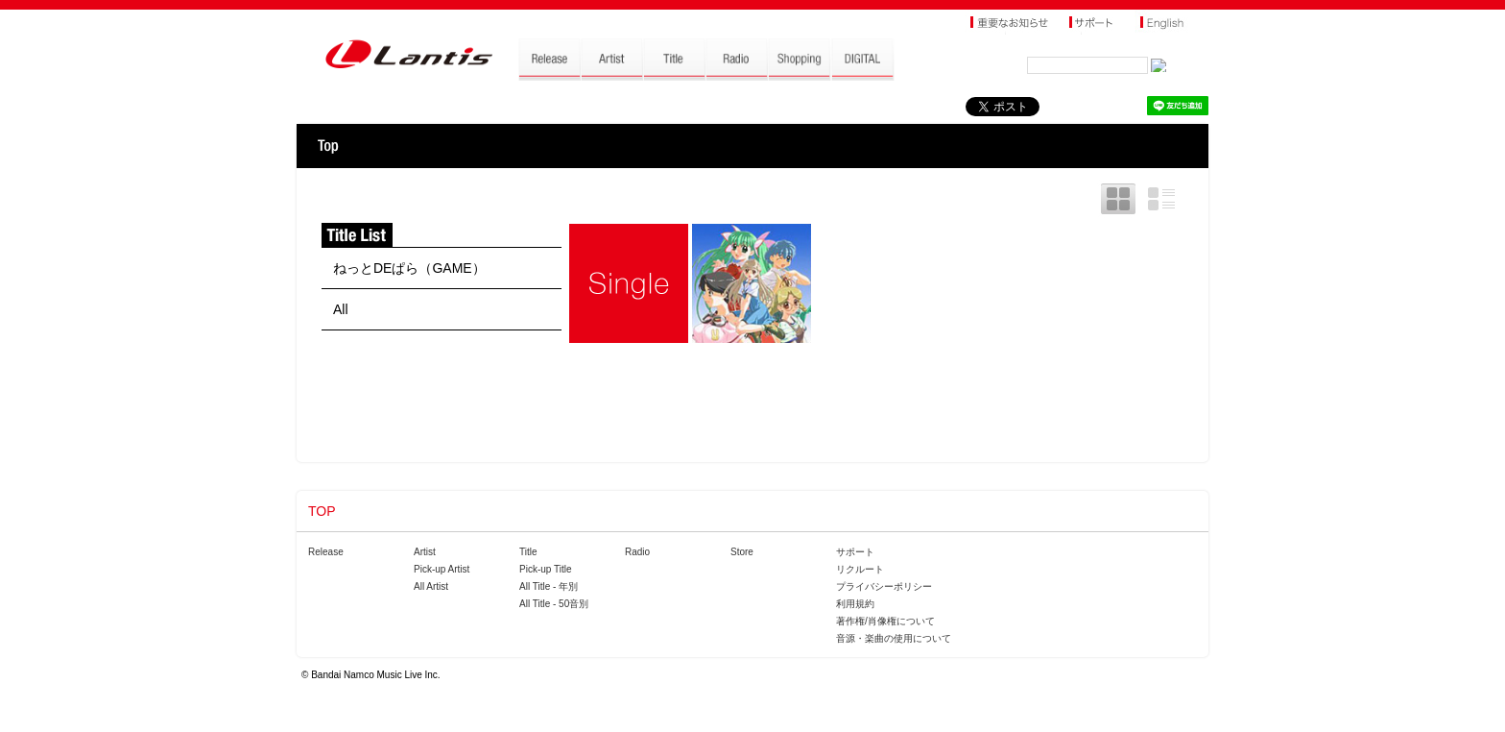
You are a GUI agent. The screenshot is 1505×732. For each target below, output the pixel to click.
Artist (425, 552)
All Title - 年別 (548, 586)
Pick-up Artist (441, 569)
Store (741, 552)
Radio (637, 552)
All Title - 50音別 (553, 603)
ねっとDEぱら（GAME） (409, 268)
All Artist (431, 586)
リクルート (860, 569)
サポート (855, 552)
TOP (328, 146)
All (340, 309)
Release (326, 552)
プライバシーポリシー (884, 586)
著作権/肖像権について (885, 621)
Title (528, 552)
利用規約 (855, 603)
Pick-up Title (545, 569)
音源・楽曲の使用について (893, 638)
